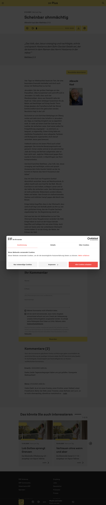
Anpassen (53, 264)
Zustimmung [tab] (22, 245)
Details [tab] (53, 245)
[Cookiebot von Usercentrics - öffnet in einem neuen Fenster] (89, 238)
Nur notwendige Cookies (23, 264)
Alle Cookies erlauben (83, 264)
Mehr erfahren (83, 255)
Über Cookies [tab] (84, 245)
